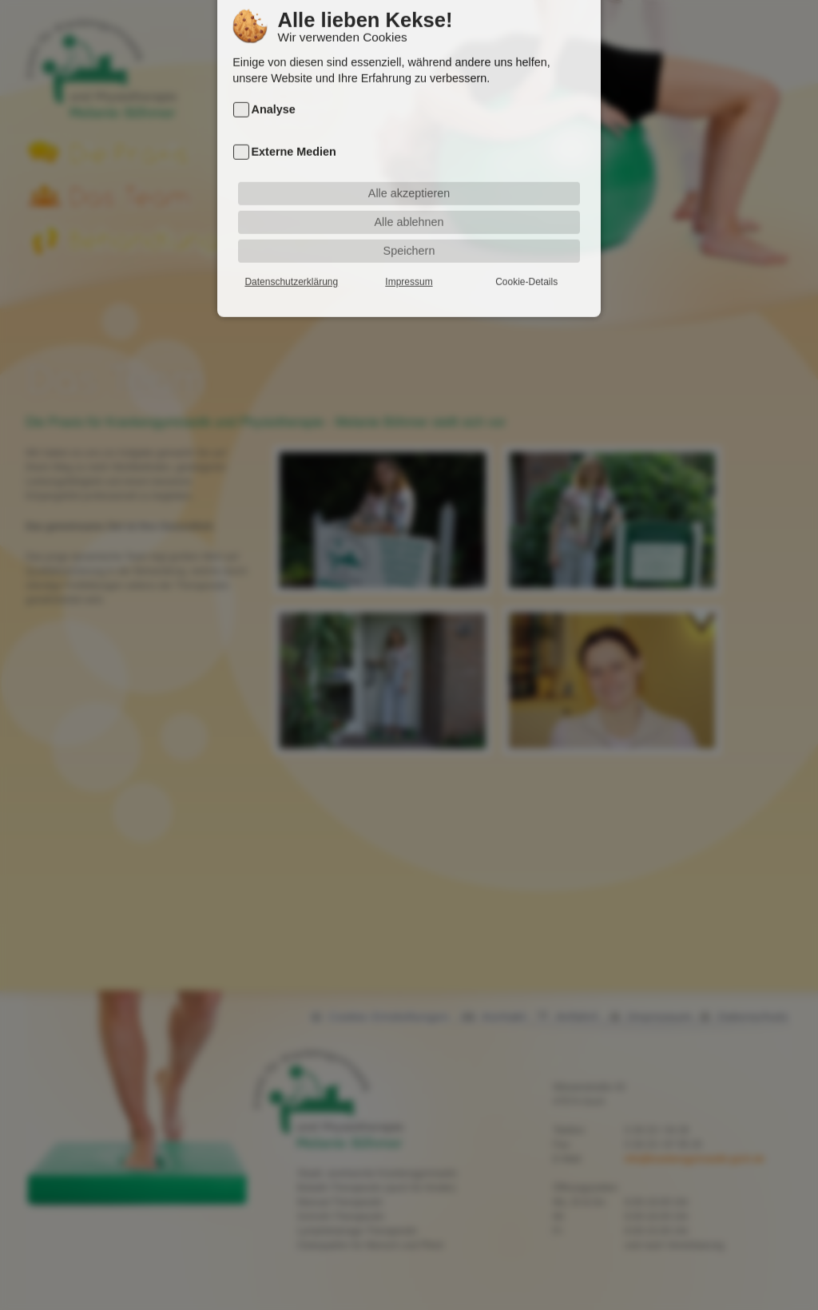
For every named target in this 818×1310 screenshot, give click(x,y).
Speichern (409, 230)
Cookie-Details (526, 262)
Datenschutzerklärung (291, 262)
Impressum (408, 262)
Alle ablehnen (408, 202)
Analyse (274, 90)
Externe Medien (294, 132)
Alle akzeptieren (409, 173)
